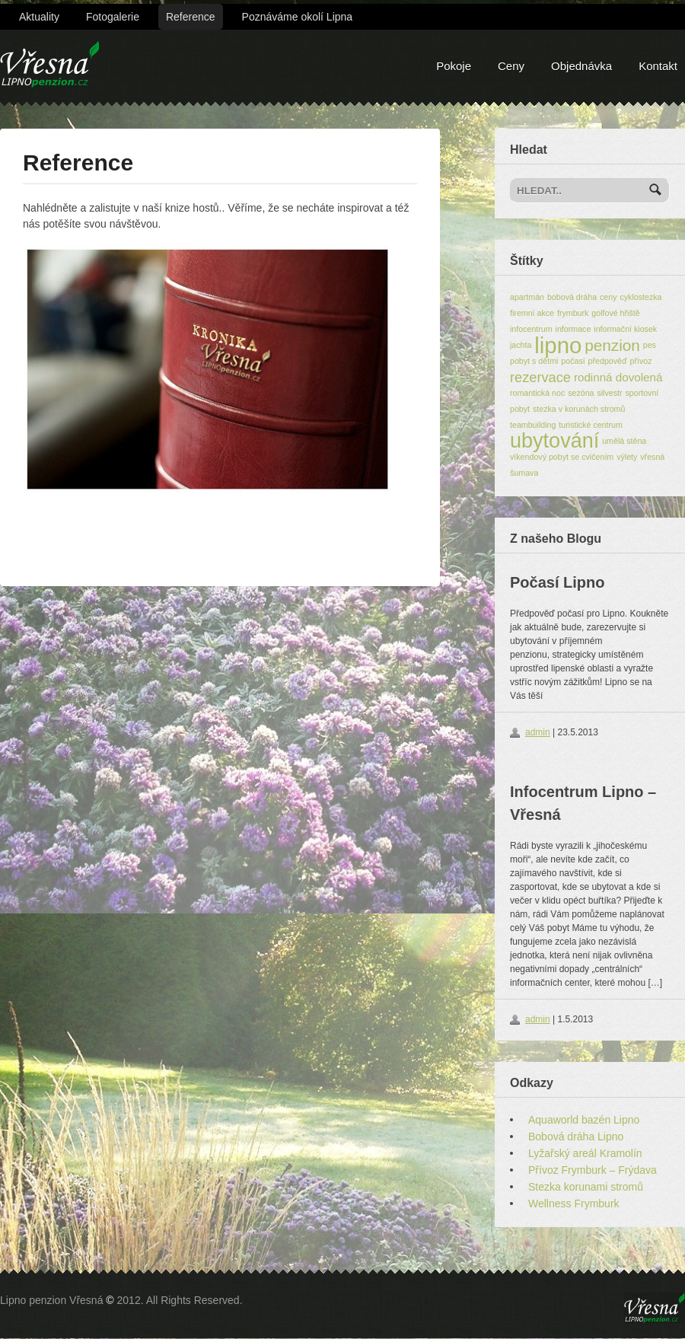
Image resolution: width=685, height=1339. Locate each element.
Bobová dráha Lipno (575, 1136)
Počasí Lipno (557, 582)
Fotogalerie (112, 17)
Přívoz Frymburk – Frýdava (592, 1170)
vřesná (652, 456)
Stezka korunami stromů (585, 1187)
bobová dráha (572, 296)
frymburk (572, 312)
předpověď (607, 360)
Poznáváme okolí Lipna (297, 17)
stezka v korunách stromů (579, 408)
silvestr (609, 392)
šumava (524, 472)
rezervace (540, 377)
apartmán (527, 296)
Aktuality (39, 17)
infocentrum (531, 328)
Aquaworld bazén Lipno (583, 1120)
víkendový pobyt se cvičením (561, 456)
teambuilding (533, 424)
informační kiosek (625, 328)
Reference (190, 17)
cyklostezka (640, 296)
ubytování (554, 440)
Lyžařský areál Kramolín (585, 1153)
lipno (557, 345)
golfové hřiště (615, 312)
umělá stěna (624, 440)
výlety (626, 456)
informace (573, 328)
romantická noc (537, 392)
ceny (608, 296)
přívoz (640, 360)
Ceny (511, 65)
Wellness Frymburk (574, 1203)
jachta (520, 344)
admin (537, 732)
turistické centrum (591, 424)
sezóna (581, 392)
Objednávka (581, 65)
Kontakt (658, 65)
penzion (612, 345)
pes (649, 344)
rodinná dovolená (618, 377)
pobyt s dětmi (534, 360)
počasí (573, 360)
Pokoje (453, 65)
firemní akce (532, 312)
